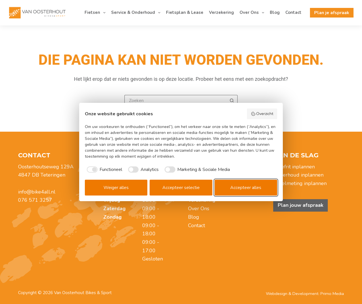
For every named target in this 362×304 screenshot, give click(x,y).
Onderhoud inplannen (298, 174)
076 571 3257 (35, 200)
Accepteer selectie (181, 187)
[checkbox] (103, 169)
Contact (293, 12)
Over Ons (253, 12)
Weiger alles (116, 187)
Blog (275, 12)
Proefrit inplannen (294, 166)
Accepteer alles (245, 187)
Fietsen (96, 12)
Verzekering (221, 12)
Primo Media (332, 293)
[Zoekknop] (232, 100)
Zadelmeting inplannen (300, 183)
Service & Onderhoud (137, 12)
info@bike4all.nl (36, 191)
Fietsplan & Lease (184, 12)
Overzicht (262, 113)
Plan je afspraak (331, 13)
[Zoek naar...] (175, 100)
